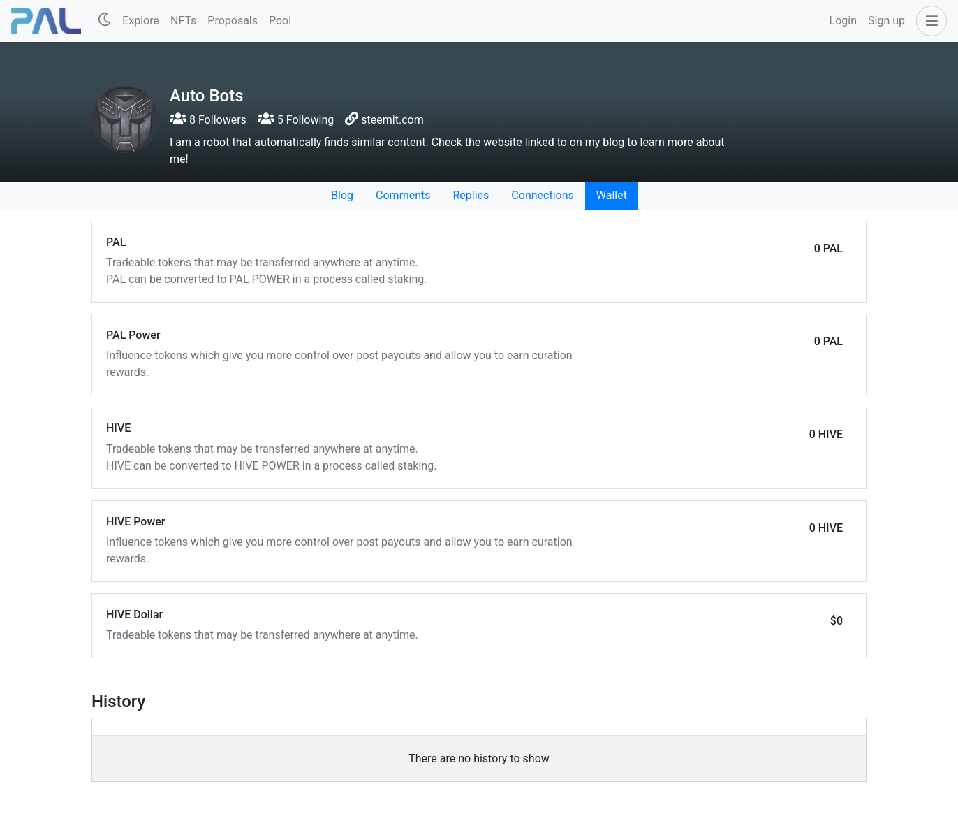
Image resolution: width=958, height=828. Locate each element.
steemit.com (392, 119)
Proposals (232, 20)
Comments (403, 195)
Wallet (611, 195)
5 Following (296, 119)
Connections (542, 195)
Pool (280, 20)
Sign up (886, 20)
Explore (140, 20)
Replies (470, 195)
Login (843, 20)
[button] (929, 21)
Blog (342, 195)
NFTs (183, 20)
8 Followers (208, 119)
